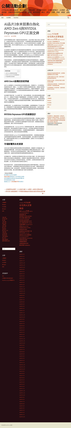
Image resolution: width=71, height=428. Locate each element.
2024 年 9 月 (21, 295)
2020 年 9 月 (21, 397)
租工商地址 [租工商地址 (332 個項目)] (56, 51)
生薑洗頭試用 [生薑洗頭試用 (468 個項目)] (50, 48)
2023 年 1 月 (21, 336)
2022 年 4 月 (21, 356)
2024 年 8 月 (21, 297)
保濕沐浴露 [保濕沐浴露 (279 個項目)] (52, 39)
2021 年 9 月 (21, 371)
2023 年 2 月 (21, 334)
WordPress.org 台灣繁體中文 (8, 280)
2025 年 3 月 (21, 282)
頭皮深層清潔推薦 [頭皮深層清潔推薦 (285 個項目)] (62, 58)
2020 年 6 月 (21, 403)
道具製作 (52, 121)
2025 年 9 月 (21, 269)
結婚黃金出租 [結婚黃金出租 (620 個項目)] (59, 53)
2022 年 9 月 (21, 345)
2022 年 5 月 (21, 354)
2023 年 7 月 (21, 323)
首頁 (2, 17)
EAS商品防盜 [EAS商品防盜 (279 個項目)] (49, 34)
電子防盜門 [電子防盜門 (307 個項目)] (49, 58)
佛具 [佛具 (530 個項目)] (48, 39)
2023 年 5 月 (21, 328)
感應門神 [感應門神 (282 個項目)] (58, 39)
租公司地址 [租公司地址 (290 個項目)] (62, 50)
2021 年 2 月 (21, 386)
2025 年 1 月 (21, 286)
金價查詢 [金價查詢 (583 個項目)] (56, 57)
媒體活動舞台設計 (6, 240)
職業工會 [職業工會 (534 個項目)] (49, 55)
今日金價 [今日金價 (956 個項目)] (55, 34)
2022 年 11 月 (22, 341)
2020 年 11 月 (22, 393)
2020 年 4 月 (21, 408)
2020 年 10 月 (22, 395)
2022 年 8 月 (21, 347)
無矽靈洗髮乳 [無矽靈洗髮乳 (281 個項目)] (56, 45)
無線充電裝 (7, 176)
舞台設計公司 (5, 230)
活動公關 (4, 217)
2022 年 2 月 (21, 360)
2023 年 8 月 (21, 321)
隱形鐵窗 (55, 120)
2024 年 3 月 (21, 308)
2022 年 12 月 (22, 338)
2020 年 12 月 (22, 390)
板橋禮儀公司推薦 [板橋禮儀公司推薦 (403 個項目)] (51, 43)
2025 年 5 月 (21, 278)
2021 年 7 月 (21, 375)
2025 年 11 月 (22, 265)
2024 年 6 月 (21, 302)
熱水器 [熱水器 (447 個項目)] (58, 46)
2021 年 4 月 (21, 382)
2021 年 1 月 (21, 388)
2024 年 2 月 (21, 310)
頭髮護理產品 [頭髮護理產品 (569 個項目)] (59, 60)
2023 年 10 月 (22, 317)
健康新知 (50, 118)
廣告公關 (4, 223)
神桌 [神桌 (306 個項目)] (58, 50)
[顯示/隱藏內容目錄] (17, 71)
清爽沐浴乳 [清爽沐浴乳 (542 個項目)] (50, 45)
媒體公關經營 (5, 239)
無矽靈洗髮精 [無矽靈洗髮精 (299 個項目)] (60, 45)
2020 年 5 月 (21, 406)
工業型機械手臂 (15, 181)
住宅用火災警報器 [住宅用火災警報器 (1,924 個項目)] (55, 36)
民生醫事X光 (50, 116)
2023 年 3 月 (21, 332)
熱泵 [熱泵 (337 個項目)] (61, 46)
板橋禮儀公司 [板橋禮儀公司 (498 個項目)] (56, 41)
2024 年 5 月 (21, 304)
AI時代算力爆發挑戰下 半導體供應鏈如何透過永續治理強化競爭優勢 (25, 192)
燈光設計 (49, 100)
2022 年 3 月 (21, 358)
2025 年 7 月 (21, 273)
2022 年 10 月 (22, 343)
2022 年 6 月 (21, 351)
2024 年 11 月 (22, 291)
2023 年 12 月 (22, 315)
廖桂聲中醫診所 (55, 117)
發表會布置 (4, 235)
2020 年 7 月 (21, 401)
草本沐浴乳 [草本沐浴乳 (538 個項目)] (55, 55)
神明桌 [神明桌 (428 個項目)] (56, 50)
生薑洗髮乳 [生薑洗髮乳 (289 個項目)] (56, 48)
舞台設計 (49, 104)
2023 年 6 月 (21, 325)
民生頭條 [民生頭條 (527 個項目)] (62, 43)
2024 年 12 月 (22, 289)
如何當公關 (4, 218)
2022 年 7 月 (21, 349)
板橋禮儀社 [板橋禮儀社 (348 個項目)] (57, 43)
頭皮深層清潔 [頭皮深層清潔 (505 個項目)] (55, 59)
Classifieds (16, 17)
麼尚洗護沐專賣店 (61, 118)
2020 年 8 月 (21, 399)
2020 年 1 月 (21, 414)
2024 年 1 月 (21, 312)
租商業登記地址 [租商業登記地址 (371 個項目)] (50, 51)
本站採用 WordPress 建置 (6, 425)
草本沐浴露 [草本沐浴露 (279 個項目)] (60, 55)
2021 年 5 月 (21, 380)
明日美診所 (62, 117)
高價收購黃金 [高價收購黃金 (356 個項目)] (50, 64)
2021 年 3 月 (21, 384)
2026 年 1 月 (21, 260)
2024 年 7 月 (21, 299)
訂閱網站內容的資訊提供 (7, 278)
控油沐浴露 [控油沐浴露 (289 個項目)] (62, 39)
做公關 (3, 220)
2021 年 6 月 (21, 377)
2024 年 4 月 (21, 306)
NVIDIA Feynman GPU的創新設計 (12, 74)
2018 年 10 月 (22, 416)
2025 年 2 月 (21, 284)
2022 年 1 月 (21, 362)
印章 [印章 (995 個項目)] (55, 39)
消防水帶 (56, 121)
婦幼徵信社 (49, 117)
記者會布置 (4, 233)
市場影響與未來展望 (10, 76)
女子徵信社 (54, 118)
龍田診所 (62, 116)
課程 (48, 107)
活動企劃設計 (5, 236)
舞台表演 (4, 238)
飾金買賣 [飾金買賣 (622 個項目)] (59, 62)
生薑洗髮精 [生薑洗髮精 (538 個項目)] (61, 48)
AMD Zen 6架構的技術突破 (11, 73)
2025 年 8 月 (21, 271)
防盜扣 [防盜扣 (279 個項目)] (63, 57)
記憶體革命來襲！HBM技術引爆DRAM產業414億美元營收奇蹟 (23, 189)
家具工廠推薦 (50, 120)
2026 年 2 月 (21, 258)
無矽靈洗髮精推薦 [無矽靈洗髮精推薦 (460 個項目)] (51, 46)
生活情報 (8, 17)
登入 (3, 276)
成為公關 (4, 226)
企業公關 (4, 221)
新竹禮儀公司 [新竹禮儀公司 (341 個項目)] (50, 41)
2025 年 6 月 (21, 276)
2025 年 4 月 (21, 280)
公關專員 (4, 224)
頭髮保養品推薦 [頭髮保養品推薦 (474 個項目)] (51, 60)
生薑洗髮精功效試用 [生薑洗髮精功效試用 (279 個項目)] (50, 50)
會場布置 (4, 229)
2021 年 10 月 (22, 369)
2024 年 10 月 (22, 293)
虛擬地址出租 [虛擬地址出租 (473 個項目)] (50, 57)
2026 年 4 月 (21, 256)
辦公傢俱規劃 (60, 120)
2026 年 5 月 (21, 254)
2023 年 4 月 (21, 330)
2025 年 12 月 (22, 263)
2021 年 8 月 (21, 373)
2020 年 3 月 (21, 410)
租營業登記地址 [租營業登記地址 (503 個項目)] (51, 53)
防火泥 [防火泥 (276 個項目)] (60, 57)
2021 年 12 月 (22, 364)
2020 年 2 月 (21, 412)
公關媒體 (49, 98)
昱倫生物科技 (56, 116)
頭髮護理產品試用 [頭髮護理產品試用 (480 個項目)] (51, 62)
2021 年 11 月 (22, 367)
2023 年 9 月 (21, 319)
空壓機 (54, 123)
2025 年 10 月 (22, 267)
